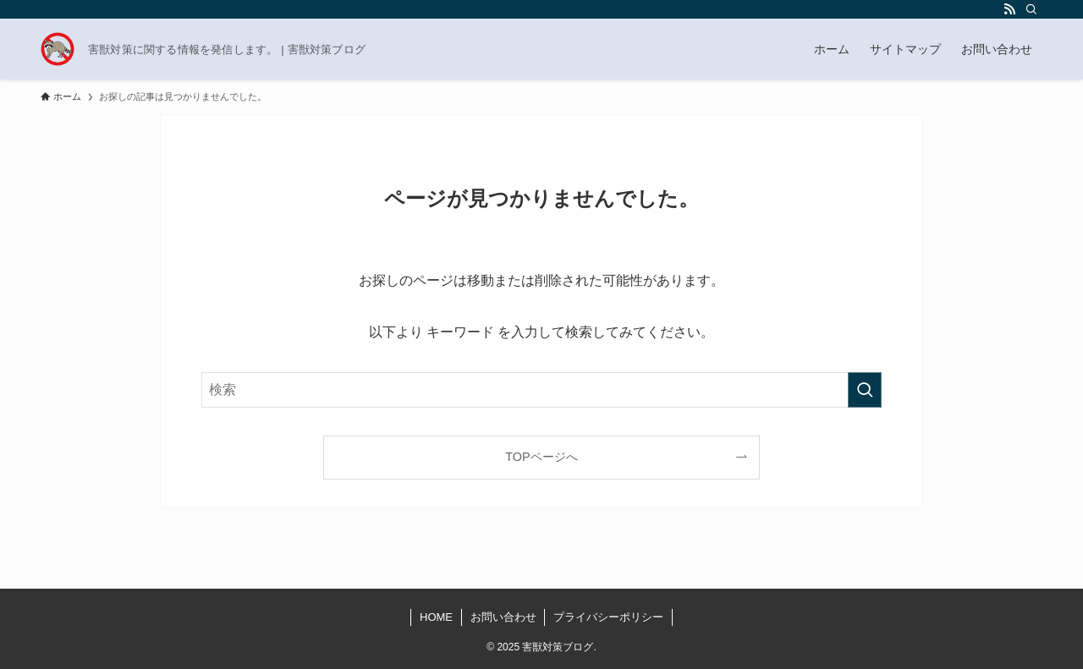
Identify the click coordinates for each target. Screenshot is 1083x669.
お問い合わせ (503, 617)
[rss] (1009, 9)
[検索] (1031, 9)
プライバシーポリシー (608, 617)
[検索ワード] (541, 390)
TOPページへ (541, 456)
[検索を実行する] (865, 390)
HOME (436, 617)
